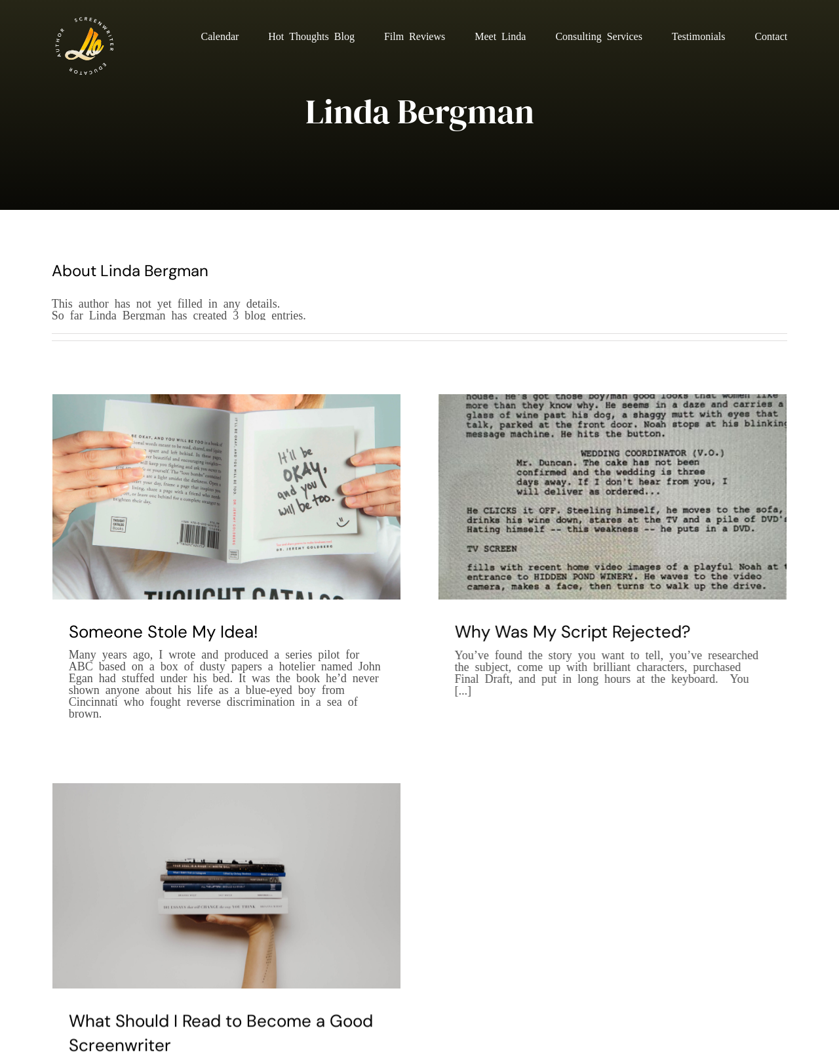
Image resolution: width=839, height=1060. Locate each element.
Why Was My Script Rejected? (563, 632)
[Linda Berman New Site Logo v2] (84, 19)
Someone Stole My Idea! (163, 632)
